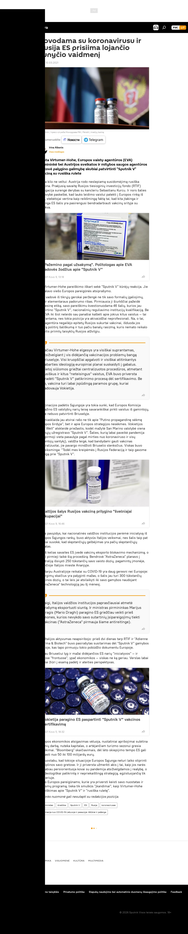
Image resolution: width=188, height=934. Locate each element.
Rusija (94, 805)
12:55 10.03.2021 (48, 62)
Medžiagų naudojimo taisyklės (41, 892)
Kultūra (78, 860)
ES (85, 805)
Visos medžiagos (56, 152)
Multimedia (95, 860)
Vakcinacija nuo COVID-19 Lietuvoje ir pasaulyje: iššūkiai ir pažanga (73, 812)
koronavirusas (109, 805)
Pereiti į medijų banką (93, 132)
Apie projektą (11, 892)
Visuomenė (62, 860)
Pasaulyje (11, 860)
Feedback (176, 892)
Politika (26, 860)
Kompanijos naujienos (17, 896)
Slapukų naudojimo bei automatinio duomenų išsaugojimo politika (127, 892)
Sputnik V (75, 805)
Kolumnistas (47, 805)
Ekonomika (43, 860)
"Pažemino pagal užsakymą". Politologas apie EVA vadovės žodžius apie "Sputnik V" (87, 267)
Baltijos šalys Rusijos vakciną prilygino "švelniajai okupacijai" (87, 513)
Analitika (61, 805)
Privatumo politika (73, 892)
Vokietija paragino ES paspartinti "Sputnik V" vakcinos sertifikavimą (91, 721)
